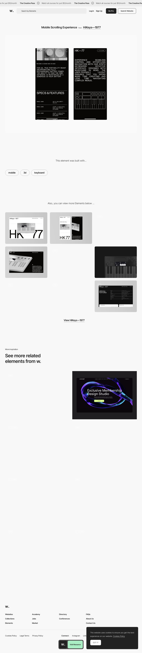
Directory (63, 614)
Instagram (76, 636)
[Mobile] (71, 228)
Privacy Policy (37, 636)
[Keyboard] (116, 262)
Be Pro (111, 11)
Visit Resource (75, 644)
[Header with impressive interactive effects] (104, 551)
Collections (9, 619)
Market (35, 623)
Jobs (34, 619)
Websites (9, 614)
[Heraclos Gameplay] (37, 394)
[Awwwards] (11, 11)
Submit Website (127, 11)
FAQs (88, 614)
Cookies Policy (11, 636)
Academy (36, 614)
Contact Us (90, 623)
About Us (90, 619)
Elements (9, 623)
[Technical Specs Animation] (71, 296)
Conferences (64, 619)
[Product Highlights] (26, 262)
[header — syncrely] (104, 395)
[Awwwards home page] (63, 644)
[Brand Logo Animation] (26, 296)
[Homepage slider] (104, 447)
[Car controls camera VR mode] (104, 498)
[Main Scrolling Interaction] (116, 228)
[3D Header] (37, 447)
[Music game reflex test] (37, 550)
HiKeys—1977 (92, 27)
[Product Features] (116, 296)
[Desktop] (26, 228)
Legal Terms (24, 636)
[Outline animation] (71, 262)
